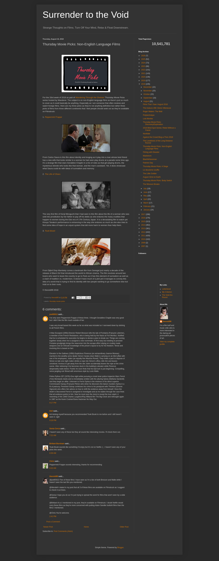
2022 (143, 70)
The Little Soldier (150, 173)
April (145, 199)
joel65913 (53, 314)
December (147, 87)
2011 (143, 236)
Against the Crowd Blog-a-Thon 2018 (158, 137)
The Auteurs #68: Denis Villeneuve (157, 108)
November (147, 91)
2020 (143, 77)
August (146, 101)
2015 (143, 221)
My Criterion (167, 292)
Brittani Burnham (56, 444)
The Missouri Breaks (151, 184)
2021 (143, 73)
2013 (143, 228)
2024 (143, 63)
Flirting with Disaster (151, 152)
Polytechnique (148, 115)
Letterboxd (166, 289)
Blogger (120, 547)
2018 (143, 84)
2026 (143, 56)
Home (86, 527)
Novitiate (146, 134)
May (145, 196)
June (145, 192)
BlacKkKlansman (150, 159)
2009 (143, 243)
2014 (143, 225)
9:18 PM (52, 420)
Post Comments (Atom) (63, 531)
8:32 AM (52, 468)
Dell (51, 411)
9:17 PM (52, 403)
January (146, 210)
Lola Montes (148, 119)
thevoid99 (53, 476)
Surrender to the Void (86, 15)
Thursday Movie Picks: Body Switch (157, 180)
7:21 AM (52, 435)
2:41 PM (52, 516)
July (145, 189)
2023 (143, 66)
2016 (143, 218)
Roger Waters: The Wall (152, 111)
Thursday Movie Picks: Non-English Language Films (157, 147)
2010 (143, 239)
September (148, 98)
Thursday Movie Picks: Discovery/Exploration (153, 123)
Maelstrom (147, 156)
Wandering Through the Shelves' (89, 97)
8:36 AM (52, 453)
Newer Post (48, 527)
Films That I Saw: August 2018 (155, 104)
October (146, 94)
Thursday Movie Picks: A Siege (155, 166)
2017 (143, 214)
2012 (143, 232)
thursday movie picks (57, 301)
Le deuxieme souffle (151, 170)
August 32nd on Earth (152, 177)
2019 (143, 80)
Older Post (124, 527)
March (146, 203)
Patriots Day (148, 163)
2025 (143, 59)
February (147, 206)
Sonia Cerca (54, 429)
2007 (143, 246)
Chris (51, 461)
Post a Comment (53, 522)
